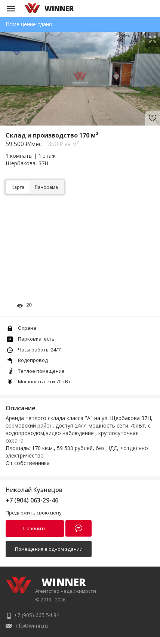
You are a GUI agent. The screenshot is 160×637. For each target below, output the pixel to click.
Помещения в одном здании (49, 549)
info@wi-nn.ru (31, 625)
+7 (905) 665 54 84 (36, 615)
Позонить (35, 528)
